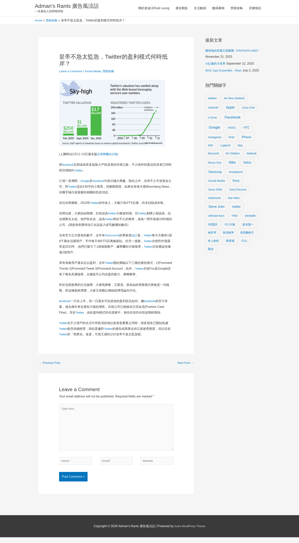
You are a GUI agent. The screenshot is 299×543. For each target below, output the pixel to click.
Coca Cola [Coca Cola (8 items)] (248, 120)
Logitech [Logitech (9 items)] (225, 158)
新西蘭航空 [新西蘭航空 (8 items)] (247, 245)
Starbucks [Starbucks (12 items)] (214, 211)
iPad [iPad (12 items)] (231, 150)
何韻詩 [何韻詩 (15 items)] (212, 237)
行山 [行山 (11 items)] (244, 253)
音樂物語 (255, 8)
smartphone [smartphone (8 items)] (236, 185)
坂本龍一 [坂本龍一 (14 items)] (248, 237)
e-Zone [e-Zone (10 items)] (212, 130)
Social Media (95, 72)
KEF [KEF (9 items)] (210, 158)
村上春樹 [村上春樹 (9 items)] (213, 253)
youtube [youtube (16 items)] (250, 228)
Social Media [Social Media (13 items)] (216, 193)
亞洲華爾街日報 (108, 155)
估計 (136, 236)
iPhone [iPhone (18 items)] (246, 150)
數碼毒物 (218, 8)
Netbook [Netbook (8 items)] (252, 166)
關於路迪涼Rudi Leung (153, 8)
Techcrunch (113, 236)
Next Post (184, 364)
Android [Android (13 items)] (213, 120)
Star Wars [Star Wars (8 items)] (234, 211)
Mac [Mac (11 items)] (240, 158)
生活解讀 (200, 8)
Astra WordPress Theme (190, 532)
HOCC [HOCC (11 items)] (232, 140)
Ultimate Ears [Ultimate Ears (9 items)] (216, 228)
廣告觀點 (182, 8)
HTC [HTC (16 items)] (247, 140)
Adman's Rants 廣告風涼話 (69, 6)
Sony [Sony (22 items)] (236, 194)
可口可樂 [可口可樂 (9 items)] (229, 237)
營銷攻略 (237, 8)
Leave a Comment (71, 72)
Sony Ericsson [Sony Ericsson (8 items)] (237, 202)
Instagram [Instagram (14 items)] (214, 150)
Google (85, 181)
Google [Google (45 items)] (214, 141)
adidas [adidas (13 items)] (212, 111)
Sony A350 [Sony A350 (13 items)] (215, 202)
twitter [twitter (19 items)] (236, 219)
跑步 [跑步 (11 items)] (211, 262)
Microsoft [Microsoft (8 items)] (213, 166)
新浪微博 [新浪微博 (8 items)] (228, 245)
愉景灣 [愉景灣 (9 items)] (212, 245)
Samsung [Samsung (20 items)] (215, 185)
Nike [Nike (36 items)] (232, 175)
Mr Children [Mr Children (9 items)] (233, 166)
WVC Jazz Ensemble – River (225, 77)
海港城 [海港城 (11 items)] (230, 253)
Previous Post (50, 364)
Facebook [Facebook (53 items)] (232, 130)
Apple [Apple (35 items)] (230, 120)
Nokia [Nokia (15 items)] (247, 175)
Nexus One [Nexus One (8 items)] (214, 175)
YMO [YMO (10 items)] (234, 228)
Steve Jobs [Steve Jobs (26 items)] (216, 220)
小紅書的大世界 (216, 70)
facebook (68, 165)
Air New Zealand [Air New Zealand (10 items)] (234, 111)
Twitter (78, 171)
